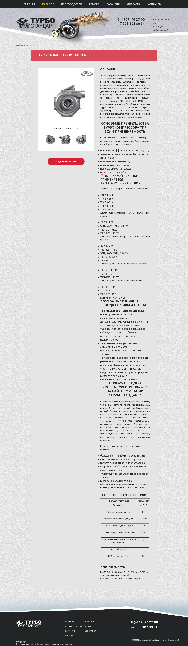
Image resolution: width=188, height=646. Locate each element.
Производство (71, 4)
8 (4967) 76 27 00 (131, 19)
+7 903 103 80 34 (131, 23)
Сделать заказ (66, 161)
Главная (29, 4)
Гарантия (113, 4)
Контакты (154, 4)
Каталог (48, 4)
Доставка (134, 4)
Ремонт (94, 4)
